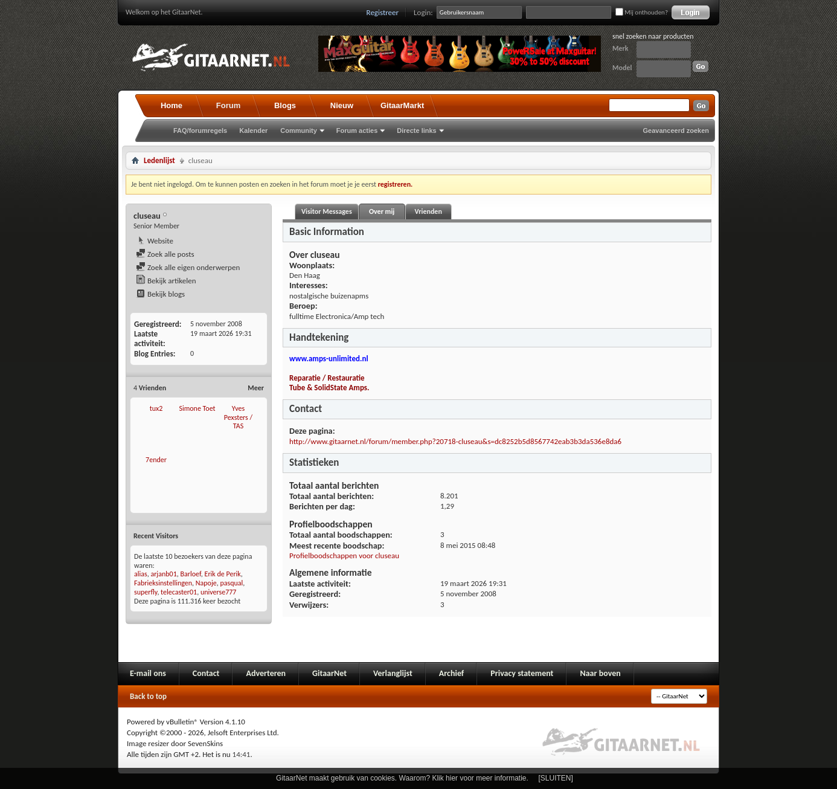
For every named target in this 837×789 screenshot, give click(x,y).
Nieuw (341, 105)
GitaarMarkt (402, 105)
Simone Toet (197, 408)
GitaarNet (329, 673)
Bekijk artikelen (166, 280)
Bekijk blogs (160, 293)
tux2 (156, 408)
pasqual (231, 583)
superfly (145, 592)
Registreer (383, 12)
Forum (228, 105)
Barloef (190, 574)
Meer (256, 388)
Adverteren (266, 673)
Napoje (206, 583)
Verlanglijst (392, 673)
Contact (206, 673)
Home (171, 105)
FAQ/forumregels (200, 130)
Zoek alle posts (165, 254)
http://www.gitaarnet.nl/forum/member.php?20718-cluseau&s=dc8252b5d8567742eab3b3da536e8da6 (455, 441)
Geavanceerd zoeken (676, 130)
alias (140, 574)
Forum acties (356, 130)
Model (622, 67)
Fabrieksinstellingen (163, 583)
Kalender (253, 130)
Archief (451, 673)
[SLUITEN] (556, 778)
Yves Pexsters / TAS (238, 417)
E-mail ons (148, 673)
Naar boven (600, 673)
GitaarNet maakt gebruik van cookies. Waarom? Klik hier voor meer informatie (401, 778)
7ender (156, 460)
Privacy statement (521, 673)
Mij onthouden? (641, 12)
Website (154, 240)
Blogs (285, 105)
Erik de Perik (223, 574)
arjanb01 (163, 574)
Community (298, 130)
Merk (620, 48)
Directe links (416, 130)
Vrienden (427, 211)
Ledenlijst (159, 160)
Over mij (381, 211)
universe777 (218, 592)
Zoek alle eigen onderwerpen (188, 267)
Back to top (148, 696)
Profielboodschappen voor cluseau (344, 555)
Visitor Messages (326, 211)
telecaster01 (179, 592)
